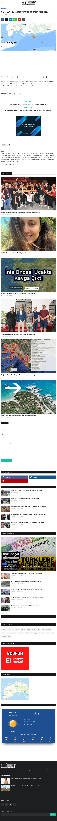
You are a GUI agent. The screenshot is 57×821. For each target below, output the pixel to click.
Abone (53, 814)
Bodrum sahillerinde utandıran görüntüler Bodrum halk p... (27, 490)
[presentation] (11, 454)
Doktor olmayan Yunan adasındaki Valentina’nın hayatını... (27, 597)
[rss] (14, 804)
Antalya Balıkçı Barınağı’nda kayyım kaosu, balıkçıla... (18, 334)
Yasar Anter (13, 583)
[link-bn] (28, 126)
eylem (48, 633)
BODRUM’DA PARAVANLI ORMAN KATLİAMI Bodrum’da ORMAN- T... (29, 506)
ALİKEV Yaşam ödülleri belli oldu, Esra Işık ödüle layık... (18, 253)
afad (15, 93)
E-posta (3, 434)
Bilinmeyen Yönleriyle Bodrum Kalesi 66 (21, 793)
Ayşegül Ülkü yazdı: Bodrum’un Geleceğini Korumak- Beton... (26, 778)
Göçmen (23, 629)
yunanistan (10, 629)
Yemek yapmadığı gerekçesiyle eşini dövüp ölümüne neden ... (28, 522)
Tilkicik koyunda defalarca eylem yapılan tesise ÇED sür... (27, 581)
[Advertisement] (28, 64)
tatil (43, 629)
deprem (10, 93)
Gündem (4, 8)
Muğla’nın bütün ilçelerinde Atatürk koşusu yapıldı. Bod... (27, 589)
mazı (20, 93)
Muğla (33, 629)
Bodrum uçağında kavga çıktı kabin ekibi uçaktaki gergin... (19, 293)
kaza (38, 629)
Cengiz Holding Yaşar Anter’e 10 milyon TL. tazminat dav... (27, 573)
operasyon (20, 633)
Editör (4, 15)
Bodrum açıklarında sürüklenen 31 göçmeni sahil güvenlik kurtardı (28, 104)
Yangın (17, 629)
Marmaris (48, 629)
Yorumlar (5, 423)
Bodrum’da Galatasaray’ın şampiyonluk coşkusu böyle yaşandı (20, 212)
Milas (28, 629)
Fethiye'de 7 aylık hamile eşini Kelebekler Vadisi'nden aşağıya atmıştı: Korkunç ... (28, 110)
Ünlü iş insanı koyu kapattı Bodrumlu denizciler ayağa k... (19, 415)
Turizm (3, 629)
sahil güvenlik (28, 633)
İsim (2, 427)
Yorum (3, 441)
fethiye (9, 633)
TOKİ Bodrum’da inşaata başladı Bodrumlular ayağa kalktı (25, 785)
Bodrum (4, 636)
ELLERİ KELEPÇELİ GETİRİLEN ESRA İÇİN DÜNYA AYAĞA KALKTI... (29, 514)
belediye (42, 633)
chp (53, 633)
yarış (14, 633)
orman (3, 633)
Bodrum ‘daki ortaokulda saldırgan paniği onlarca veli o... (27, 498)
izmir (9, 636)
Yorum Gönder (7, 461)
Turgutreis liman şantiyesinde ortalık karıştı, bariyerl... (26, 605)
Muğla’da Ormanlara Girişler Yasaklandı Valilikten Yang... (18, 375)
